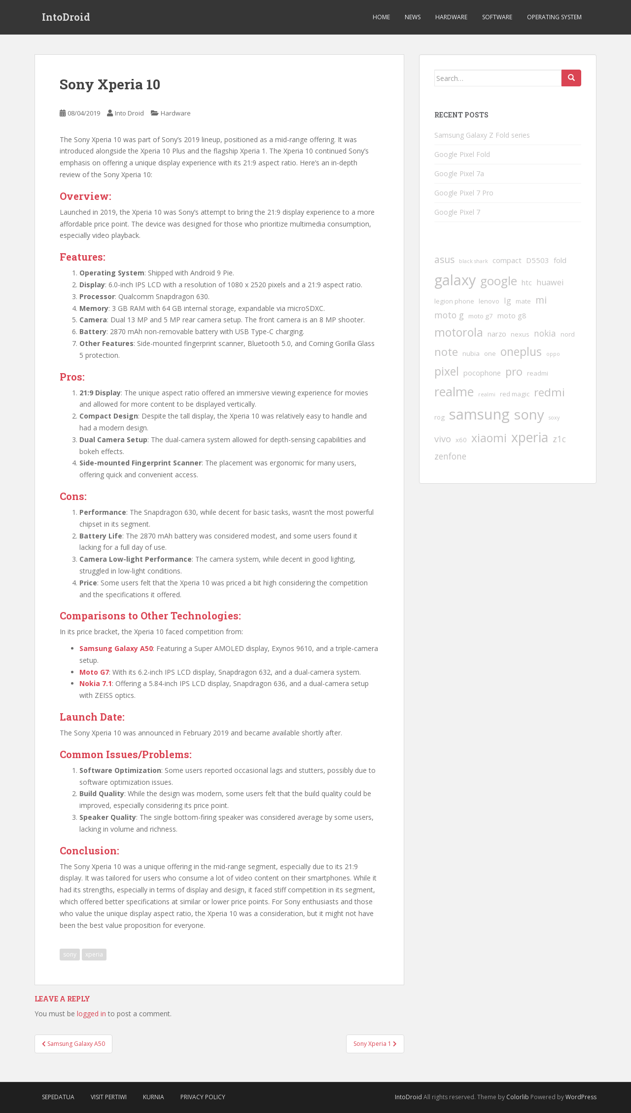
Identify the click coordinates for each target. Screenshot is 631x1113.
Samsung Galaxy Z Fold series (482, 135)
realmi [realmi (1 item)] (486, 394)
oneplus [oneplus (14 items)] (521, 351)
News (413, 17)
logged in (91, 1013)
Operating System (554, 17)
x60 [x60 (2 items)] (461, 439)
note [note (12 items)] (446, 351)
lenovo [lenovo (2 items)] (489, 301)
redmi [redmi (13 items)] (549, 392)
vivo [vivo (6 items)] (442, 438)
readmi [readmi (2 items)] (537, 373)
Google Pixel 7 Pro (463, 192)
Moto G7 (94, 672)
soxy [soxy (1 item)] (554, 417)
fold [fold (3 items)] (560, 260)
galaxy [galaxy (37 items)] (455, 279)
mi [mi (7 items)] (541, 300)
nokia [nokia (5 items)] (545, 333)
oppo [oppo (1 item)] (553, 353)
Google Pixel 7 (457, 212)
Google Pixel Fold (462, 154)
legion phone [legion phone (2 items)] (454, 301)
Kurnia (153, 1097)
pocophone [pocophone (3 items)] (482, 373)
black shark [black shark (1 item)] (473, 261)
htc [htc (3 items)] (527, 282)
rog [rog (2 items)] (439, 417)
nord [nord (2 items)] (568, 334)
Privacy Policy (202, 1097)
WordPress (580, 1097)
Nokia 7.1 (95, 683)
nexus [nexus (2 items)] (520, 334)
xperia (94, 954)
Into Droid (129, 113)
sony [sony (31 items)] (529, 414)
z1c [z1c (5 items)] (559, 439)
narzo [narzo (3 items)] (497, 334)
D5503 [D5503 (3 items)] (537, 260)
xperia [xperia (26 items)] (529, 437)
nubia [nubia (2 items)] (471, 353)
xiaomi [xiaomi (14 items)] (489, 438)
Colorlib (517, 1097)
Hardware (451, 17)
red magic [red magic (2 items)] (514, 393)
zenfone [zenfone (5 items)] (450, 456)
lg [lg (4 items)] (507, 300)
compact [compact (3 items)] (507, 260)
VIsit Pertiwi (109, 1097)
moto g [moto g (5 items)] (449, 315)
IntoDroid (66, 17)
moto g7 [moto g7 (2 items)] (480, 315)
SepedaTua (58, 1097)
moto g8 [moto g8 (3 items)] (511, 315)
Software (497, 17)
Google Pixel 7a (459, 173)
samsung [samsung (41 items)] (479, 414)
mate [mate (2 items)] (523, 301)
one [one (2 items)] (490, 353)
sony (69, 954)
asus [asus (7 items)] (444, 259)
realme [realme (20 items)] (454, 391)
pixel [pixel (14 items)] (446, 371)
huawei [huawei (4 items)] (550, 282)
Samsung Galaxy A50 (116, 648)
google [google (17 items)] (498, 280)
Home (381, 17)
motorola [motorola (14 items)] (458, 332)
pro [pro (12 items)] (514, 371)
